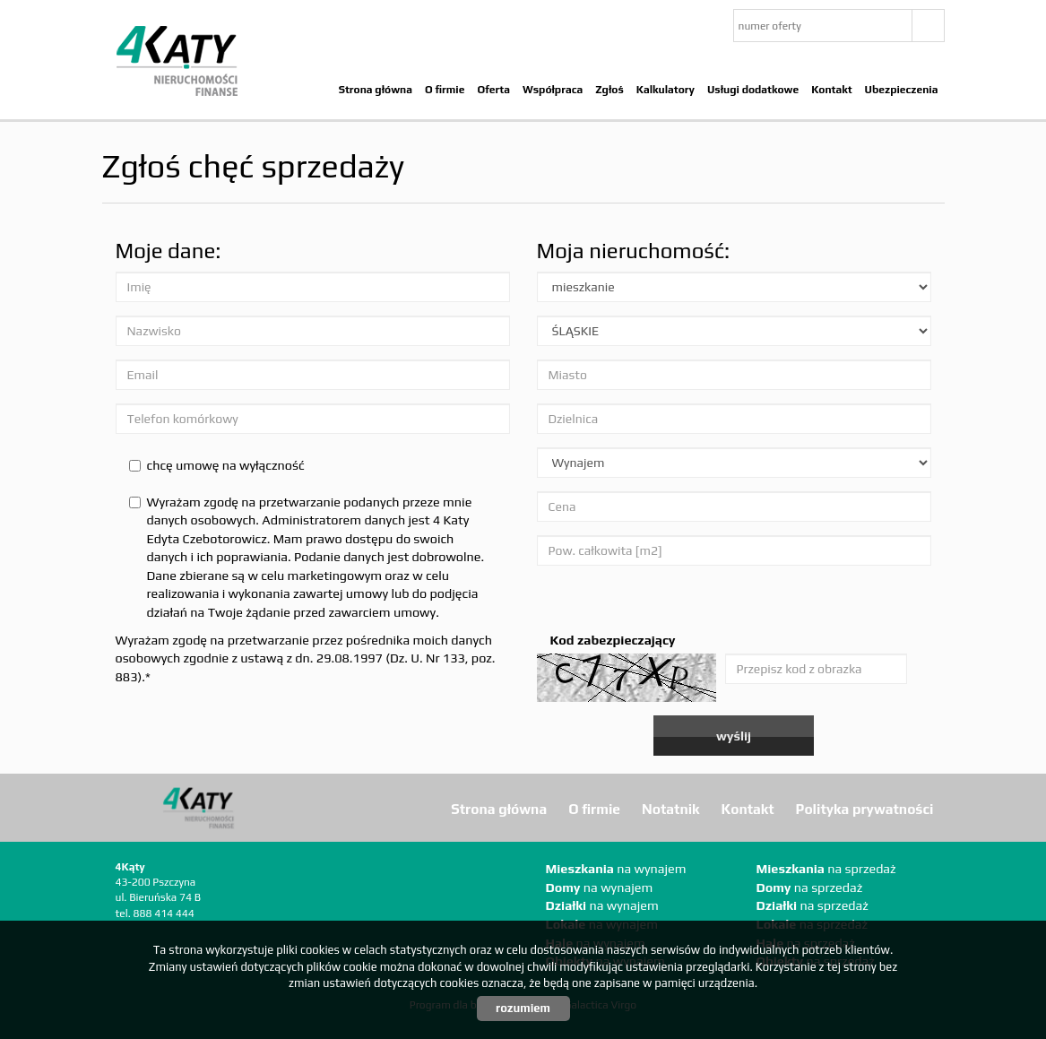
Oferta (493, 89)
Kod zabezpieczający (613, 640)
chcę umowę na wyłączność (217, 465)
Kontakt (831, 89)
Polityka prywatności (865, 809)
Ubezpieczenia (901, 89)
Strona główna (375, 89)
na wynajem (616, 869)
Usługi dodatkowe (753, 89)
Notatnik (671, 809)
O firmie (445, 89)
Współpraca (553, 89)
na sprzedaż (826, 869)
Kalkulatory (665, 89)
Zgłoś (609, 89)
